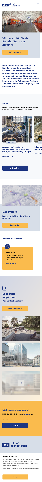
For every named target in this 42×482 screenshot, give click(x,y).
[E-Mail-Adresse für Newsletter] (21, 422)
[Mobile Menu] (38, 5)
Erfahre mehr (15, 52)
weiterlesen (11, 264)
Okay (15, 477)
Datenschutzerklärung (32, 468)
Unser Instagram (15, 309)
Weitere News (15, 168)
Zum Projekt (15, 225)
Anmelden (15, 428)
